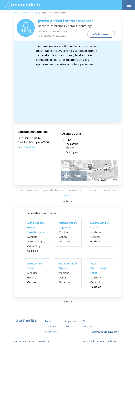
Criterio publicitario (107, 341)
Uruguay (87, 326)
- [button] (66, 170)
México (49, 321)
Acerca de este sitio (24, 341)
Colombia (50, 326)
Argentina (70, 321)
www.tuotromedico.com (105, 331)
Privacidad (44, 341)
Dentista (25, 13)
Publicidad (88, 341)
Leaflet (114, 179)
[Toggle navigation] (128, 4)
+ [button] (66, 165)
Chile (85, 321)
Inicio (16, 13)
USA (67, 326)
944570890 (26, 146)
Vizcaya (35, 13)
